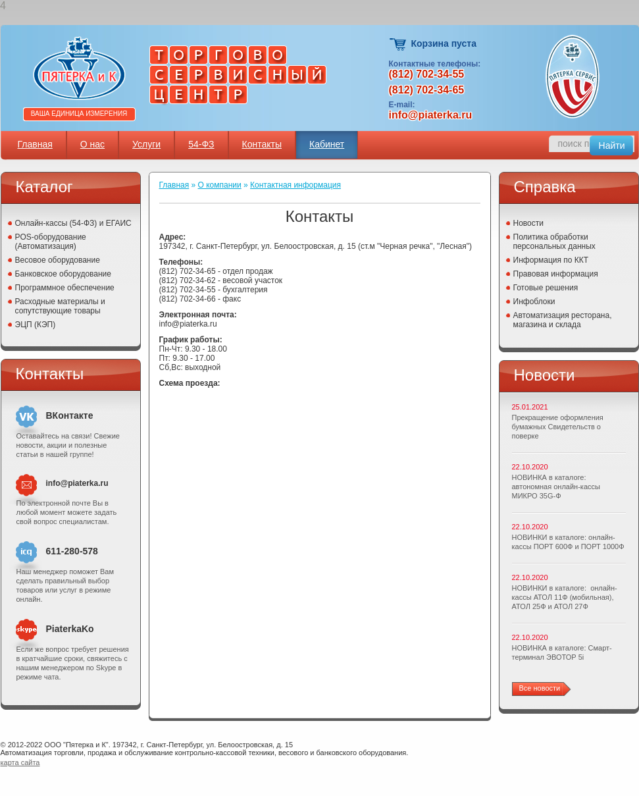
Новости (528, 223)
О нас (92, 144)
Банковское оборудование (63, 274)
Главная (35, 144)
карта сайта (20, 762)
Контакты (262, 144)
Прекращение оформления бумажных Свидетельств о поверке (557, 426)
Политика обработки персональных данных (554, 241)
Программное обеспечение (65, 287)
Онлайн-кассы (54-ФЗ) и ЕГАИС (73, 223)
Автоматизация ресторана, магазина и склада (562, 320)
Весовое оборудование (57, 260)
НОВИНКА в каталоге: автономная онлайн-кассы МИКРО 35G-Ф (556, 486)
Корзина (398, 44)
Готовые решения (545, 287)
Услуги (146, 144)
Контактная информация (295, 185)
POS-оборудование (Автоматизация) (50, 241)
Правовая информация (555, 274)
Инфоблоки (534, 301)
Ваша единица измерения (79, 113)
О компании (220, 185)
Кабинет (326, 144)
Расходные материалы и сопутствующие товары (60, 306)
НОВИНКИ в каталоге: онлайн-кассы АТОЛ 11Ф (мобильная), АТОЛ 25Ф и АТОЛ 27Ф (564, 597)
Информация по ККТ (551, 260)
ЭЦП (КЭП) (35, 324)
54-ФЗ (201, 144)
